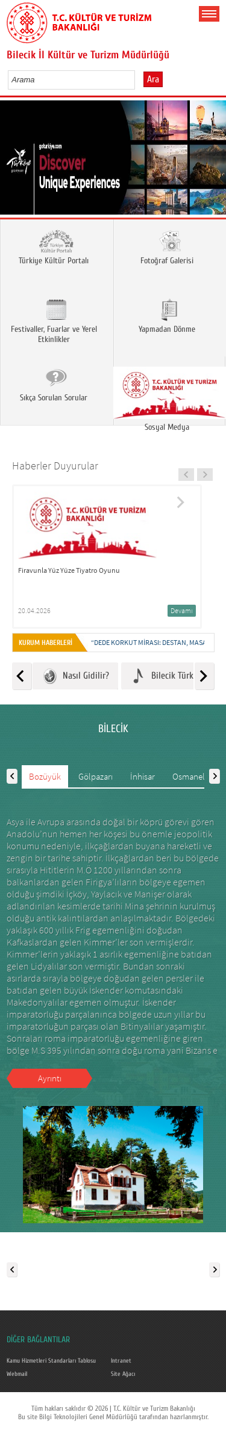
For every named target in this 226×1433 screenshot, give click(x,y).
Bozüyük (45, 776)
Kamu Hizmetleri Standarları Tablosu (51, 1360)
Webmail (17, 1374)
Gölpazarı (95, 776)
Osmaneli (189, 776)
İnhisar (142, 776)
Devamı (182, 610)
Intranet (121, 1360)
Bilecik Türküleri (170, 676)
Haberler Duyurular (55, 465)
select (138, 79)
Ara (153, 79)
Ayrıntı (49, 1078)
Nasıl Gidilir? (75, 676)
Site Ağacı (123, 1374)
